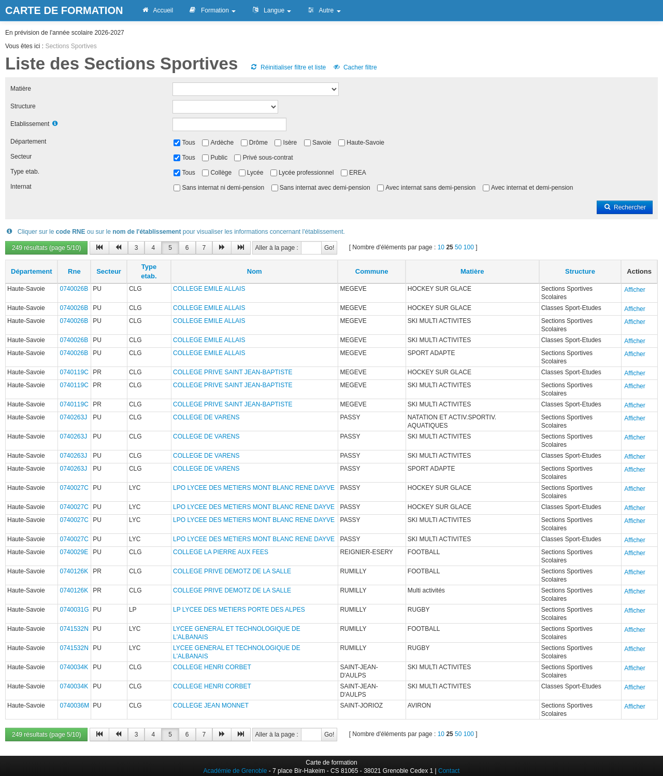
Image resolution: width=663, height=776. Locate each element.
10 (441, 247)
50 (458, 247)
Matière (20, 88)
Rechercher (624, 207)
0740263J (73, 417)
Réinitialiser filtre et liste (288, 67)
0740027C (74, 487)
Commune (371, 271)
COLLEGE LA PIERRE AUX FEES (220, 552)
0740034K (74, 667)
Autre (323, 10)
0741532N (74, 628)
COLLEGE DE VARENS (206, 417)
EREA (357, 172)
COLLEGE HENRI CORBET (212, 667)
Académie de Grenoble (235, 770)
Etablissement (29, 124)
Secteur (21, 156)
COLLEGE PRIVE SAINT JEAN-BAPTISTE (233, 372)
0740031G (74, 609)
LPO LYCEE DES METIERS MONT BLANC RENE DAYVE (254, 487)
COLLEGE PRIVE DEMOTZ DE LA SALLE (232, 571)
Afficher (634, 289)
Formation (212, 10)
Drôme (258, 142)
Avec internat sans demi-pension (430, 187)
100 (469, 247)
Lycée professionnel (306, 172)
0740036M (74, 705)
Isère (290, 142)
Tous (188, 142)
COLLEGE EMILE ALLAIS (209, 288)
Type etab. (24, 171)
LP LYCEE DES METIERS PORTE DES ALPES (239, 609)
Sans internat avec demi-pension (325, 187)
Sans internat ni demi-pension (223, 187)
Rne (74, 271)
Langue (271, 10)
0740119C (74, 372)
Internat (21, 186)
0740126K (74, 571)
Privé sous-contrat (268, 157)
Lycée (255, 172)
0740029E (74, 552)
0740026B (74, 288)
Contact (448, 770)
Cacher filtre (355, 67)
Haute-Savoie (365, 142)
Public (218, 157)
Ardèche (222, 142)
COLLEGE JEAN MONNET (211, 705)
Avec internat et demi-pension (532, 187)
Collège (221, 172)
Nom (254, 271)
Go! (329, 247)
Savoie (322, 142)
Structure (23, 106)
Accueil (157, 10)
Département (28, 141)
